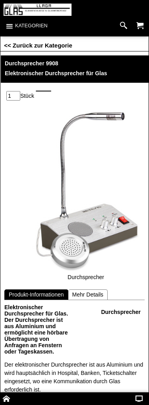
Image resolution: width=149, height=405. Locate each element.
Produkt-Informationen (36, 294)
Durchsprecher (121, 312)
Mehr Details (88, 294)
